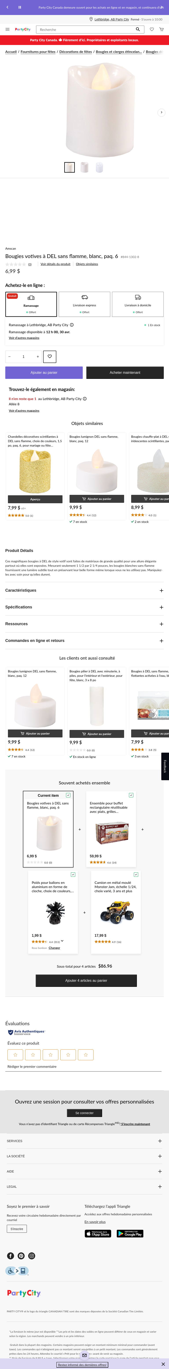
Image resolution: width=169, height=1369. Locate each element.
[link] (20, 264)
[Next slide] (161, 7)
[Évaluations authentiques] (26, 1032)
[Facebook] (10, 1255)
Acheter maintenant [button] (125, 372)
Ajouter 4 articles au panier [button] (86, 980)
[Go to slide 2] (84, 167)
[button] (138, 29)
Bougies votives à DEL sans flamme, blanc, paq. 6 (61, 256)
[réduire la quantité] (38, 357)
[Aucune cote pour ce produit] (16, 264)
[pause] (20, 7)
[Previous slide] (7, 7)
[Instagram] (31, 1255)
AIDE (84, 1171)
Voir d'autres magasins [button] (24, 338)
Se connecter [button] (84, 1113)
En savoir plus (95, 1221)
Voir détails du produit (55, 264)
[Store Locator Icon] (91, 19)
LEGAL (84, 1186)
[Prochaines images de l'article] (161, 113)
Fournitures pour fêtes (38, 51)
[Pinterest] (21, 1255)
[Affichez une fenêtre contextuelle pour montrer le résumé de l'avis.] (63, 942)
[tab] (31, 304)
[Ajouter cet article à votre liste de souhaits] (49, 357)
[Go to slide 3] (99, 167)
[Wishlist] (152, 29)
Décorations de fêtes (75, 51)
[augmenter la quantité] (9, 357)
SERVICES (84, 1141)
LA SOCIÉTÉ (84, 1156)
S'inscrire (17, 1229)
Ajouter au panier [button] (44, 372)
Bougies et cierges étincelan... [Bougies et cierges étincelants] (119, 51)
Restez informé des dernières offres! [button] (82, 1365)
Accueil (11, 51)
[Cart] (161, 29)
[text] (35, 515)
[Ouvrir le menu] (7, 29)
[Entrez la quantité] (23, 357)
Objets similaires (87, 264)
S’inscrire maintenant (135, 1124)
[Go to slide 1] (69, 167)
